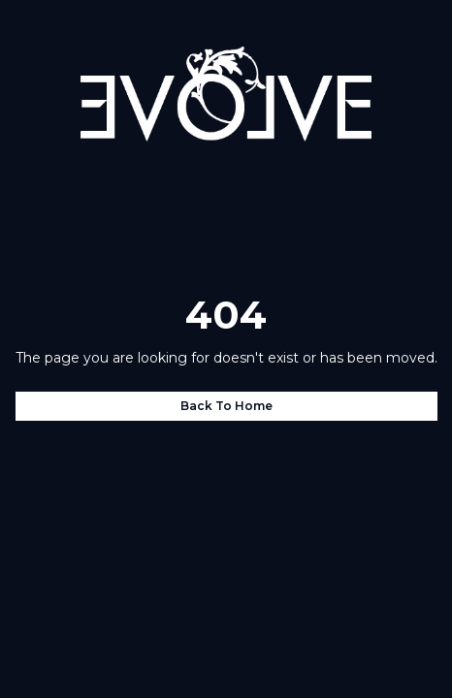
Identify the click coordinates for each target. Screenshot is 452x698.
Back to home (226, 405)
